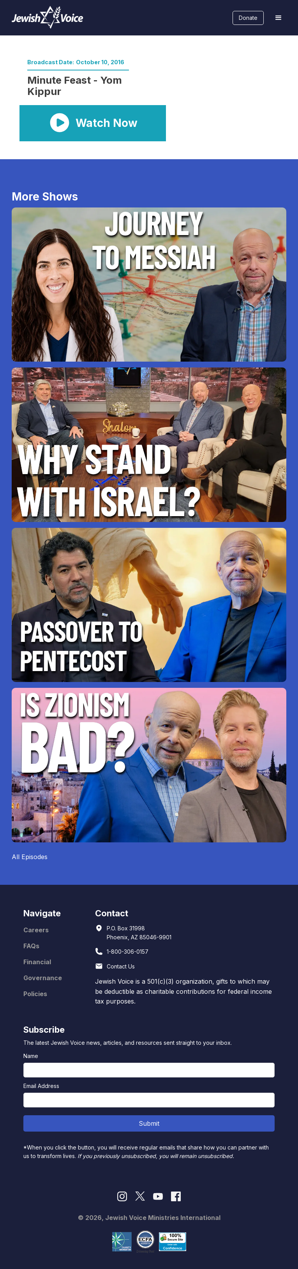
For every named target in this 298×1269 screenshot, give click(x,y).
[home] (45, 18)
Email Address (41, 1086)
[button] (278, 18)
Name (30, 1056)
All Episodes (30, 857)
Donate (248, 17)
